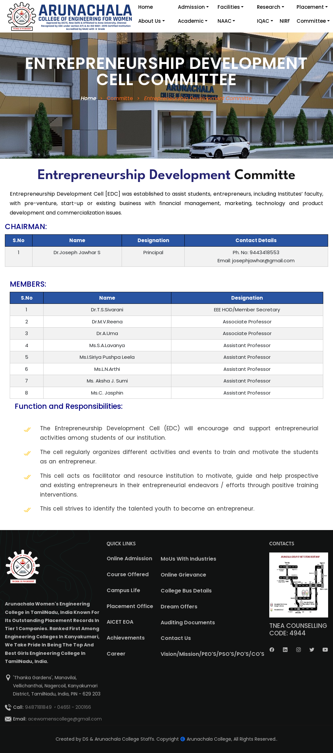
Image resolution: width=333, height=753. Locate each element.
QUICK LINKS (121, 544)
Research (268, 7)
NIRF (285, 21)
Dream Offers (179, 606)
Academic (191, 21)
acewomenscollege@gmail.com (65, 719)
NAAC (225, 21)
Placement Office (130, 606)
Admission (191, 7)
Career (116, 653)
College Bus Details (186, 590)
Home (145, 7)
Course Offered (128, 574)
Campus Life (123, 590)
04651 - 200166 (74, 707)
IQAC (263, 21)
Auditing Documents (188, 622)
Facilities (229, 7)
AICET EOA (120, 622)
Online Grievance (183, 574)
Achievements (126, 638)
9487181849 (38, 707)
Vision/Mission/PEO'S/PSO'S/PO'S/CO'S (212, 654)
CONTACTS (281, 544)
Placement (310, 7)
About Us (149, 21)
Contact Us (176, 638)
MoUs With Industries (188, 559)
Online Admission (129, 558)
